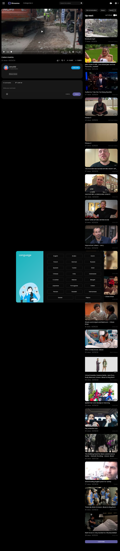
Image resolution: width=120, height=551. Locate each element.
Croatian (56, 280)
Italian (93, 286)
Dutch (93, 256)
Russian (92, 262)
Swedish (74, 292)
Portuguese (74, 286)
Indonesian (92, 274)
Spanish (55, 268)
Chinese (55, 274)
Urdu (74, 274)
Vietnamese (93, 292)
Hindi (92, 268)
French (55, 262)
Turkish (74, 268)
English (55, 256)
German (74, 262)
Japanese (55, 286)
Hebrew (74, 280)
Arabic (74, 256)
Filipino (88, 298)
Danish (60, 298)
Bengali (92, 280)
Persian (55, 292)
